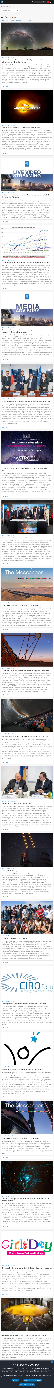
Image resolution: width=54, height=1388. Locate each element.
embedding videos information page (29, 1376)
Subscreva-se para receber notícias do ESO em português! (16, 20)
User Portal (43, 2)
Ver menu (5, 6)
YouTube (4, 1369)
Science (36, 2)
